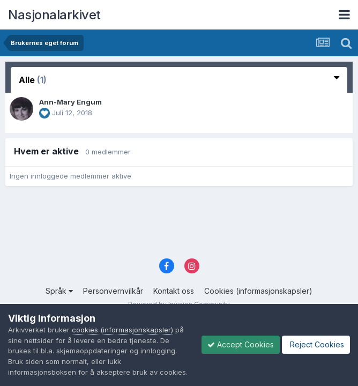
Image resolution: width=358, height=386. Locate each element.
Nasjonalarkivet (54, 15)
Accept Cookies (240, 344)
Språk (59, 290)
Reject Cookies (316, 344)
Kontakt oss (173, 290)
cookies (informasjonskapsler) (122, 329)
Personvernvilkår (113, 290)
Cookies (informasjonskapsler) (258, 290)
